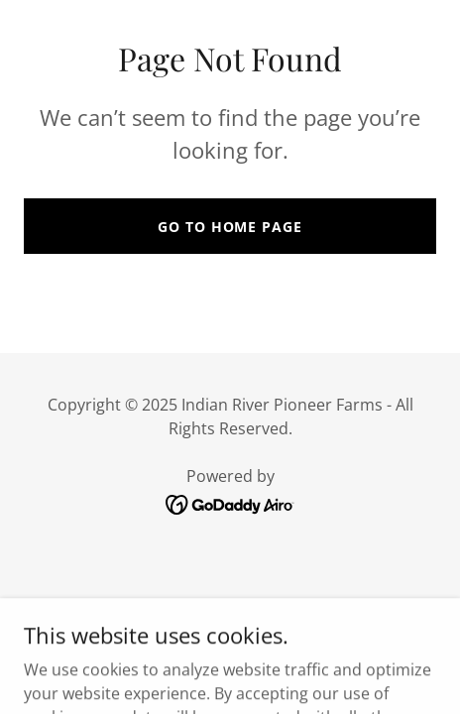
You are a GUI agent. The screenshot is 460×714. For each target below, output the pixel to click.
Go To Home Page (229, 226)
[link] (230, 503)
